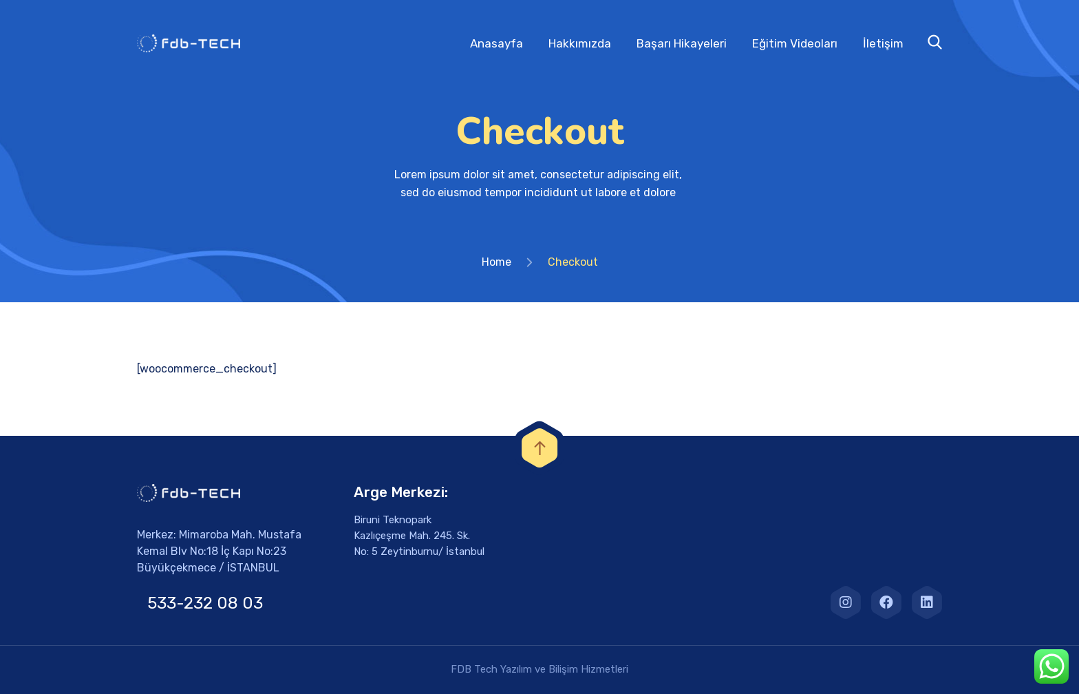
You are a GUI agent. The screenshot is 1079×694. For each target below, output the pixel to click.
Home (496, 262)
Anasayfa (496, 43)
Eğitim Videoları (794, 43)
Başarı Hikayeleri (682, 43)
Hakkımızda (579, 43)
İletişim (883, 43)
